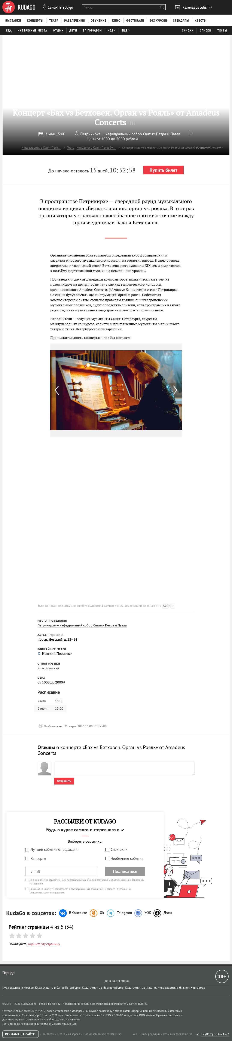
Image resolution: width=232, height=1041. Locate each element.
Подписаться (125, 871)
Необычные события (127, 858)
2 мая (55, 134)
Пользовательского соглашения (47, 892)
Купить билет (163, 170)
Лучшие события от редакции (54, 849)
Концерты (38, 858)
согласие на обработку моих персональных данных (63, 879)
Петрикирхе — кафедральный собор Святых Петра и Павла (130, 134)
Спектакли (119, 849)
